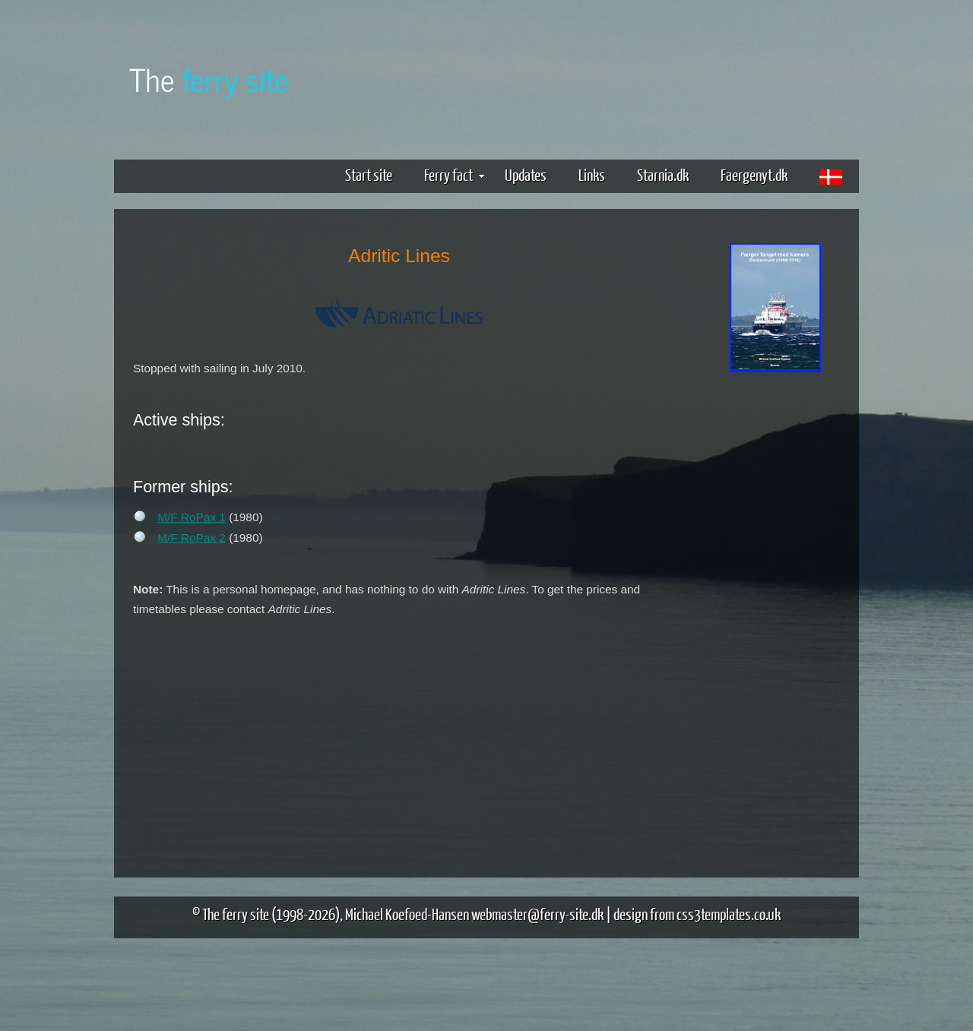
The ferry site (235, 913)
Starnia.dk (663, 174)
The (209, 78)
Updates (526, 174)
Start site (368, 174)
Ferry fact (454, 174)
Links (591, 174)
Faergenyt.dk (754, 174)
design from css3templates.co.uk (697, 913)
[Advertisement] (775, 614)
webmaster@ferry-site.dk (537, 913)
